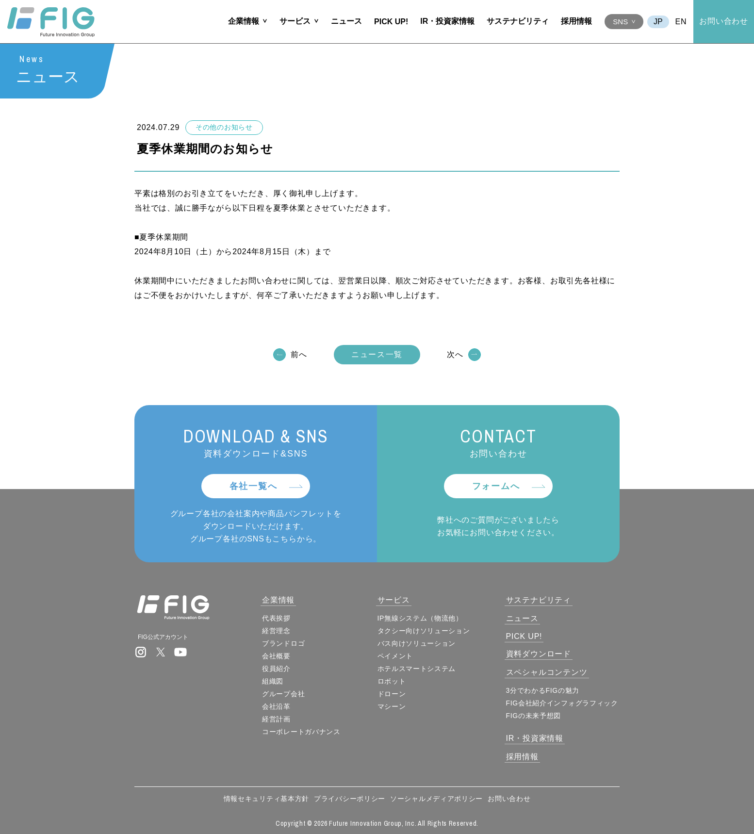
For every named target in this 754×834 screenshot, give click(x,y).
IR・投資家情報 (447, 21)
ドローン (391, 694)
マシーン (391, 706)
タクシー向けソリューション (423, 631)
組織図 (272, 681)
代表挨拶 (276, 618)
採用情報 (576, 21)
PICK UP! (391, 21)
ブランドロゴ (283, 643)
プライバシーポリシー (349, 798)
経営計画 (276, 719)
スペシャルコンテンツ (547, 672)
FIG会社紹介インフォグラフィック (562, 703)
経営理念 (276, 631)
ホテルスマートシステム (416, 668)
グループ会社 (283, 694)
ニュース (346, 21)
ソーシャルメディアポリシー (436, 798)
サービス (295, 21)
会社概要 (276, 656)
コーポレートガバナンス (301, 732)
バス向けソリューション (416, 643)
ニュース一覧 (377, 355)
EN (681, 21)
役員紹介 (276, 668)
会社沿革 (276, 706)
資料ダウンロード (538, 654)
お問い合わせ (723, 21)
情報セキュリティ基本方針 (266, 798)
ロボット (391, 681)
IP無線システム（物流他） (420, 618)
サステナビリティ (518, 21)
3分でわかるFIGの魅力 (543, 690)
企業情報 (243, 21)
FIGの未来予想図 (533, 716)
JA (658, 22)
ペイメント (395, 656)
